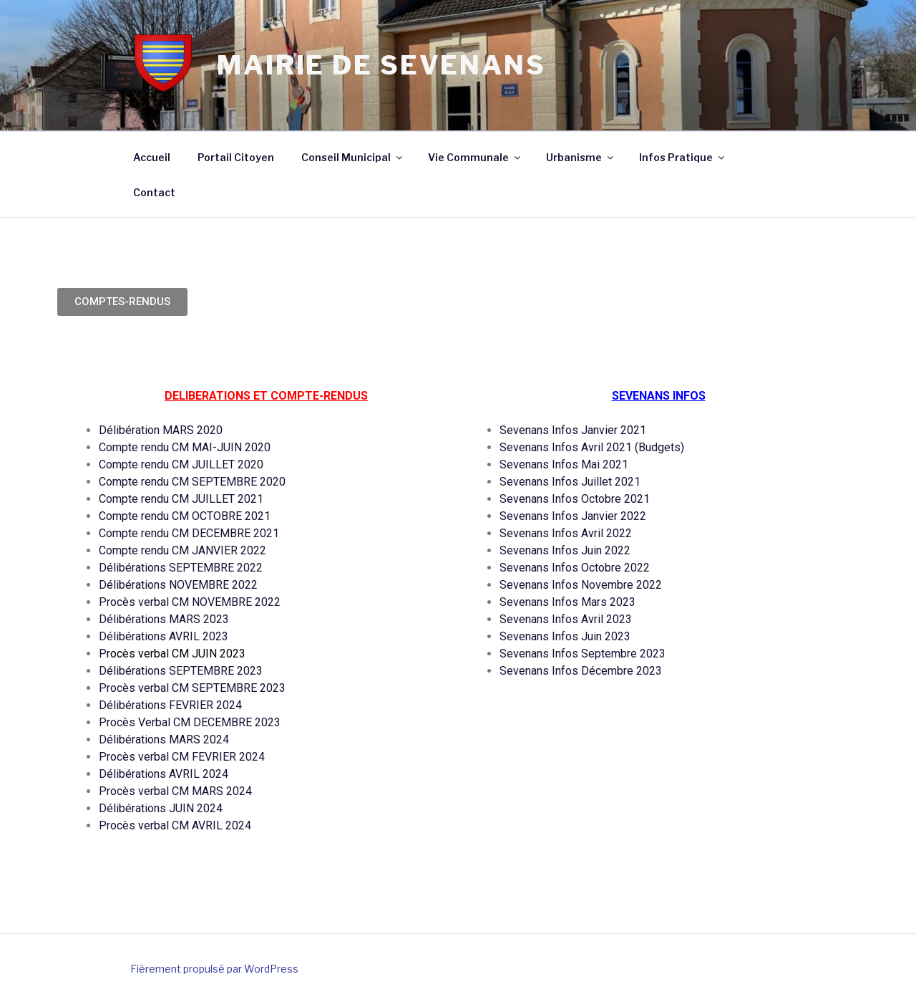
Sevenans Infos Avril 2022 (566, 533)
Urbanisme (580, 157)
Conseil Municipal (352, 157)
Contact (154, 192)
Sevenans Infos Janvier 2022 (573, 516)
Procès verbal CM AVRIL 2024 (175, 825)
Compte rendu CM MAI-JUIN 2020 (185, 447)
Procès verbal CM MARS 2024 (175, 791)
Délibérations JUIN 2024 (161, 808)
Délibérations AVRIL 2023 (163, 636)
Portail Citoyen (236, 157)
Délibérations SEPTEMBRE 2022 (181, 567)
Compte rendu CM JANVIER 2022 (182, 550)
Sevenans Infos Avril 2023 (566, 619)
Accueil (151, 157)
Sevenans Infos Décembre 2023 (581, 671)
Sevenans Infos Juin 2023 (565, 636)
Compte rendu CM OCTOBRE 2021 (185, 516)
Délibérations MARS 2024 (164, 739)
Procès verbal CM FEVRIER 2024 (182, 756)
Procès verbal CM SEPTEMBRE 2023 (192, 688)
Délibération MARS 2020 (161, 430)
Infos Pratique (682, 157)
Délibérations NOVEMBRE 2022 (178, 585)
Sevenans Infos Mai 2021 (564, 464)
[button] (122, 302)
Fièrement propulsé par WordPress (214, 969)
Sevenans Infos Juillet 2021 (570, 481)
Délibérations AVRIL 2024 (163, 774)
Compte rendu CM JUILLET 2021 (181, 499)
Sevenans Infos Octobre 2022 (576, 567)
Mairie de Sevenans (381, 65)
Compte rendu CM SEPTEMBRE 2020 (192, 481)
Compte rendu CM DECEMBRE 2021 (189, 533)
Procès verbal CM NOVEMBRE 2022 (190, 602)
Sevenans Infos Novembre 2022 (581, 585)
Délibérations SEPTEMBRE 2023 (181, 671)
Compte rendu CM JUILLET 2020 (181, 464)
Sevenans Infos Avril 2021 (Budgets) (592, 447)
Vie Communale (475, 157)
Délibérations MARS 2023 (164, 619)
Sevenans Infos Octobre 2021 (575, 499)
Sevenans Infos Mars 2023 (567, 602)
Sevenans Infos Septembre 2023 (583, 653)
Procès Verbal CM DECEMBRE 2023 (191, 722)
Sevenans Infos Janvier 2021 (573, 430)
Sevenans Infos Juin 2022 (565, 550)
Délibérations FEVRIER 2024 (170, 705)
